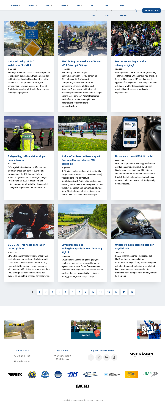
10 (93, 292)
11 (101, 292)
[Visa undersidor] (18, 5)
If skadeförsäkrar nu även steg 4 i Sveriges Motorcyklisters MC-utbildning (81, 160)
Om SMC (111, 10)
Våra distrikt (127, 10)
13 (116, 292)
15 (132, 292)
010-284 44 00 (22, 356)
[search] (139, 10)
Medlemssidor (155, 10)
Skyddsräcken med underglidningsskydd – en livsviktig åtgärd (82, 248)
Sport (49, 5)
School (32, 5)
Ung (81, 5)
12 (109, 292)
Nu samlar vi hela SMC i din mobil (134, 156)
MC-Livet (96, 10)
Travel (65, 5)
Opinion (15, 5)
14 (124, 292)
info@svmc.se (22, 361)
